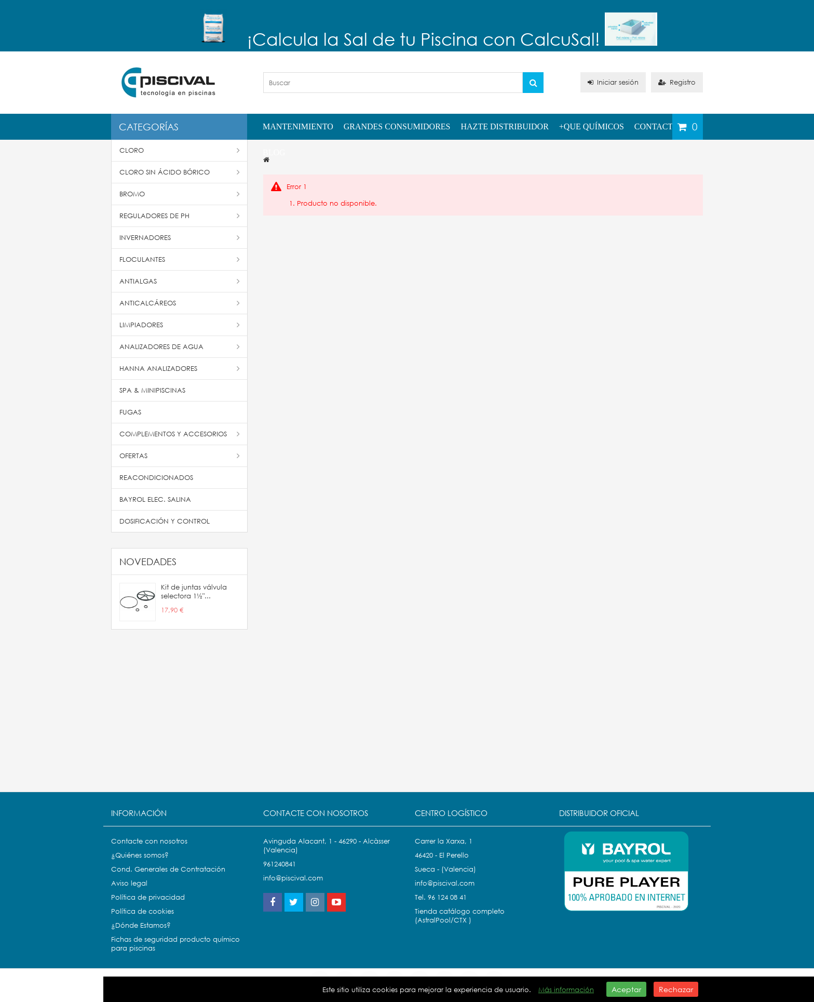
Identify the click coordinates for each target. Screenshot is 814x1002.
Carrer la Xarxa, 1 (443, 841)
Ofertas (179, 455)
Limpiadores (179, 324)
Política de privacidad (148, 897)
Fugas (130, 412)
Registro (677, 82)
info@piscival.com (444, 883)
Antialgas (179, 281)
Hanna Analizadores (179, 368)
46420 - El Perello (442, 855)
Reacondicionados (156, 477)
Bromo (179, 194)
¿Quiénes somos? (140, 855)
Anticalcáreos (179, 303)
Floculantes (179, 259)
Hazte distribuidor (505, 126)
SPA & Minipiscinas (152, 390)
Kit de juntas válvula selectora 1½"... (194, 591)
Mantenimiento (298, 126)
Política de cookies (142, 911)
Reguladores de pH (179, 215)
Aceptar (626, 989)
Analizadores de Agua (179, 346)
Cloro (179, 150)
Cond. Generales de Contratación (168, 869)
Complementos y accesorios (179, 434)
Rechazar (676, 989)
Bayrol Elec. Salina (155, 499)
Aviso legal (129, 883)
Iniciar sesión (613, 82)
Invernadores (179, 237)
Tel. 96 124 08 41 (441, 897)
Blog (274, 152)
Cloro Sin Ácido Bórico (179, 172)
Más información (566, 989)
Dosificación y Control (164, 521)
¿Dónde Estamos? (141, 925)
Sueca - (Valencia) (445, 869)
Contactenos (664, 126)
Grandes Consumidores (397, 126)
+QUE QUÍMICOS (591, 126)
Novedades (148, 561)
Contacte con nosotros (149, 841)
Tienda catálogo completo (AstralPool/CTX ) (460, 916)
